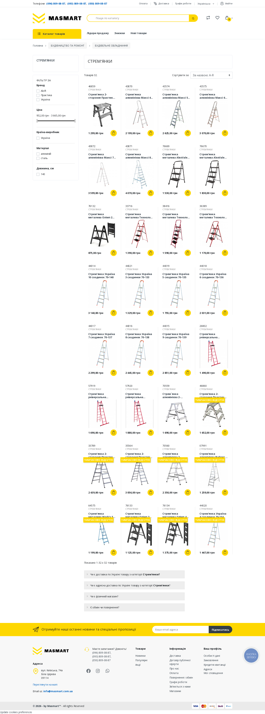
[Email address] (180, 629)
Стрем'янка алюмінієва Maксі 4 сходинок (138, 96)
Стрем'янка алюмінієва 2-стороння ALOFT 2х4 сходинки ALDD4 (175, 455)
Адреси (208, 669)
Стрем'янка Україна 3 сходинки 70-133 (138, 275)
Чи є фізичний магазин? (104, 596)
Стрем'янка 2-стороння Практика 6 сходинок (102, 455)
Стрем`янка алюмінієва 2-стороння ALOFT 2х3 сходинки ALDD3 (175, 395)
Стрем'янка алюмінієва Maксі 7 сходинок (101, 156)
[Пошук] (138, 18)
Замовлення (211, 660)
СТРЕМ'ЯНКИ (46, 60)
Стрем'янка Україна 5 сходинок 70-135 (175, 275)
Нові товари (139, 33)
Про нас (174, 668)
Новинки (140, 655)
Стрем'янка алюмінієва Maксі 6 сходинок (212, 96)
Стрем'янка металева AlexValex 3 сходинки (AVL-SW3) (176, 156)
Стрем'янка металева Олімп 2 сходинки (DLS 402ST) (102, 216)
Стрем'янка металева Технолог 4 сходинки (139, 216)
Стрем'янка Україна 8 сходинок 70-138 (138, 335)
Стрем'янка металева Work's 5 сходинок (100, 515)
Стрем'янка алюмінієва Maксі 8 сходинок (138, 156)
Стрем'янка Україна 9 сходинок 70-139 (175, 335)
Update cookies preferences (16, 712)
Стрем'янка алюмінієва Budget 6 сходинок (213, 455)
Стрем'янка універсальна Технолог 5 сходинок (214, 335)
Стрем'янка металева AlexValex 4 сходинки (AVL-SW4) (214, 156)
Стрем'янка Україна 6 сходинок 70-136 (213, 275)
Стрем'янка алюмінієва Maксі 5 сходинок (175, 96)
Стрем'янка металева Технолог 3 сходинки (214, 216)
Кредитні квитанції (215, 664)
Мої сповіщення (213, 673)
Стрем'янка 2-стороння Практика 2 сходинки (102, 96)
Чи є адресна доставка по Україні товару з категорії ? (130, 585)
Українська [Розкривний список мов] (204, 3)
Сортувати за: (180, 75)
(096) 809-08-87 (55, 3)
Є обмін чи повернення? (104, 607)
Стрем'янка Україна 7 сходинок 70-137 (101, 335)
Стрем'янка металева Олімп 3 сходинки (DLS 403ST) (139, 515)
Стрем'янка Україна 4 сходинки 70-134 (213, 515)
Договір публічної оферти (180, 662)
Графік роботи (183, 3)
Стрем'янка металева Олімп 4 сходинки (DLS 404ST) (176, 515)
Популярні (141, 660)
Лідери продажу (98, 33)
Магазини (175, 691)
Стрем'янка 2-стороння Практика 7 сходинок (139, 455)
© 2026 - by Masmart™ (47, 706)
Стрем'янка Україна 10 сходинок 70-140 (101, 275)
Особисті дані (212, 655)
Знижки (119, 33)
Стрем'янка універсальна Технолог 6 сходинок (102, 395)
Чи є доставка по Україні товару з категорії (125, 574)
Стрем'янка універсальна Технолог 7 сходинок (139, 395)
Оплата (143, 3)
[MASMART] (57, 18)
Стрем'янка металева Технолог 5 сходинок (176, 216)
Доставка (161, 3)
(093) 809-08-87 (76, 3)
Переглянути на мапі (45, 684)
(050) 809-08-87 (97, 3)
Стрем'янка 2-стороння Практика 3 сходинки (214, 395)
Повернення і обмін (181, 677)
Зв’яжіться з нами (180, 686)
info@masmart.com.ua (58, 691)
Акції (138, 664)
